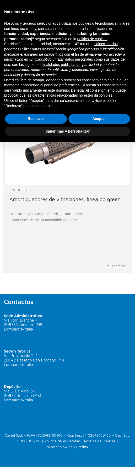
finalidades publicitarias (61, 64)
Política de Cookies (100, 441)
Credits (82, 446)
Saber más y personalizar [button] (67, 131)
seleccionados (106, 44)
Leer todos (116, 266)
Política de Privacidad (62, 441)
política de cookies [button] (92, 39)
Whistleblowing (60, 446)
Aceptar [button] (99, 119)
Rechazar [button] (36, 119)
